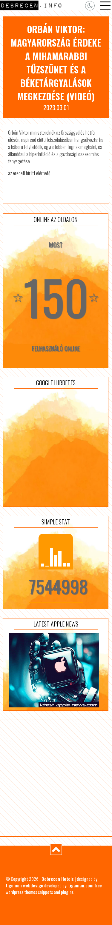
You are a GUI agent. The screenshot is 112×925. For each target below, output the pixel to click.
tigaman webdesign (24, 885)
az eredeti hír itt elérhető (29, 173)
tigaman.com (80, 885)
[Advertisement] (56, 448)
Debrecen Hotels (58, 878)
